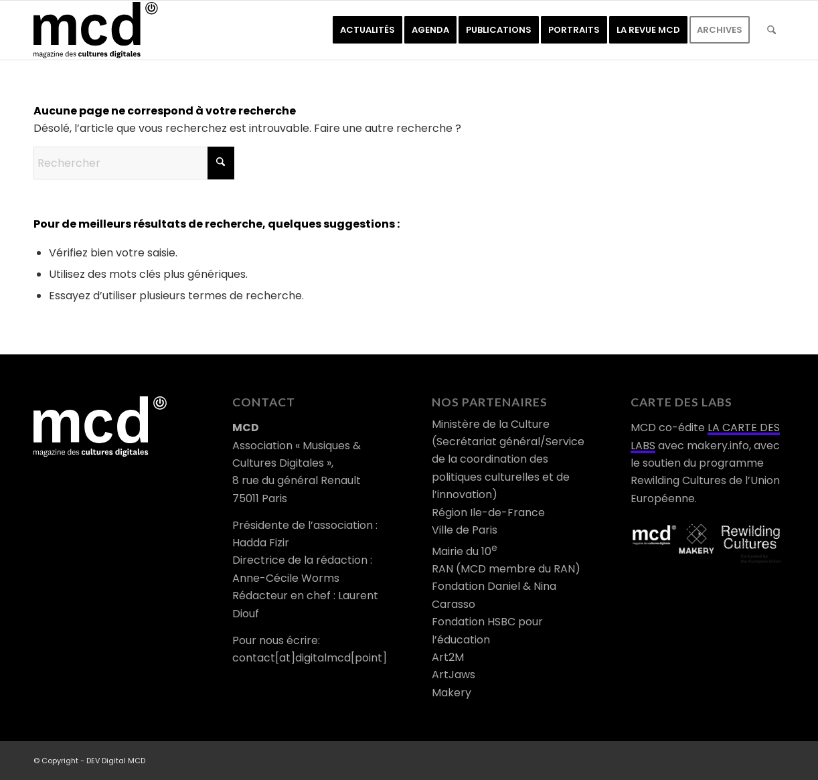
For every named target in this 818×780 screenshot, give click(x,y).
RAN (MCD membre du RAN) (506, 568)
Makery (451, 692)
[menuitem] (367, 30)
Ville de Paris (464, 530)
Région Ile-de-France (488, 512)
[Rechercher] (771, 30)
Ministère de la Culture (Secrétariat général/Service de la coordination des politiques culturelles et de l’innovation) (508, 459)
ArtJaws (453, 674)
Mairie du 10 (464, 551)
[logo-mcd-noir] (95, 30)
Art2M (448, 657)
